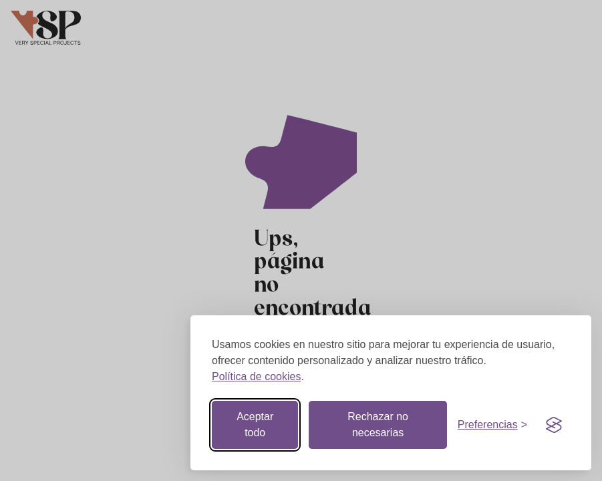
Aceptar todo (255, 424)
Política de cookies (256, 376)
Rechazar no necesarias (377, 424)
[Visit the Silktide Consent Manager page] (554, 425)
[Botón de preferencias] (492, 425)
